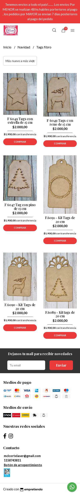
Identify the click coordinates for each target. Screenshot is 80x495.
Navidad (24, 47)
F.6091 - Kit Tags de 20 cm (60, 219)
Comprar (20, 141)
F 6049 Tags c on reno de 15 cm (60, 122)
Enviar (61, 365)
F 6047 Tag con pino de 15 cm (20, 206)
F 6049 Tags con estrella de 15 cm (20, 121)
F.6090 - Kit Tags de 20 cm (19, 306)
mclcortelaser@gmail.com (22, 456)
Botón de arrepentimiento (23, 465)
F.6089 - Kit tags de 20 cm (60, 314)
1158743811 (12, 460)
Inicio (7, 47)
